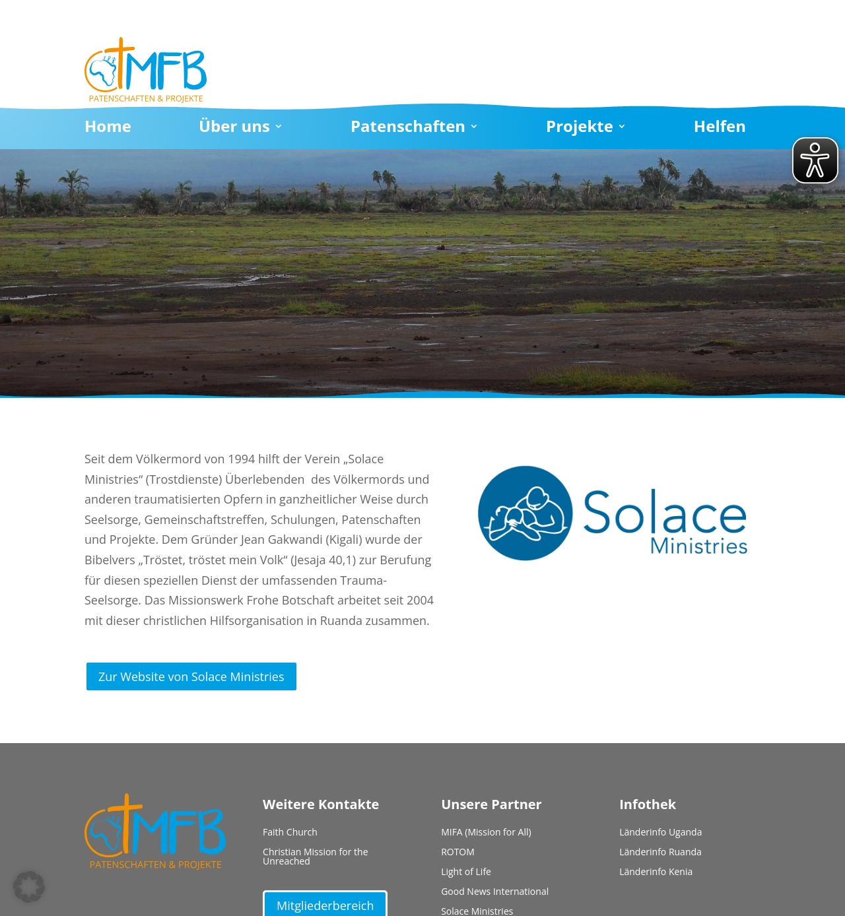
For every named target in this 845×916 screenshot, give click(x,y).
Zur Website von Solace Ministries (191, 676)
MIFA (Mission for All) (486, 833)
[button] (29, 887)
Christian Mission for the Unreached (315, 857)
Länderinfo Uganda (660, 833)
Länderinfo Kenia (656, 872)
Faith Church (290, 833)
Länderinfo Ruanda (660, 852)
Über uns (234, 128)
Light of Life (466, 872)
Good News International (495, 892)
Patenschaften (408, 128)
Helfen (720, 128)
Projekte (579, 128)
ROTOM (458, 852)
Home (107, 128)
